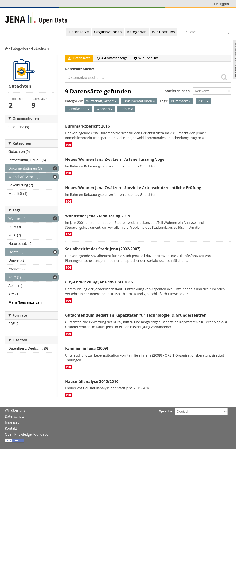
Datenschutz (14, 416)
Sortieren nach (177, 90)
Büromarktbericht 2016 (87, 126)
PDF (69, 145)
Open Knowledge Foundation (28, 434)
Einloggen (221, 3)
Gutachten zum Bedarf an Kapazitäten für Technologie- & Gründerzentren (135, 315)
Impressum (14, 422)
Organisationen (108, 32)
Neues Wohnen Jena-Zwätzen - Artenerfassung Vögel (115, 159)
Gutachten (40, 48)
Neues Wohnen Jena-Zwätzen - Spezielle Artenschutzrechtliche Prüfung (133, 187)
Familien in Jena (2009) (86, 348)
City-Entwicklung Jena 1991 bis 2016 (99, 282)
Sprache (165, 411)
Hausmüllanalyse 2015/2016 (91, 381)
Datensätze (79, 32)
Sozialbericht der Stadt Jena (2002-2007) (102, 249)
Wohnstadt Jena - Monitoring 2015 (97, 216)
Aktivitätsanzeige (112, 58)
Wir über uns (163, 32)
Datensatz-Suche (79, 69)
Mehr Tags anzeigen (25, 302)
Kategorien (137, 32)
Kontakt (11, 428)
